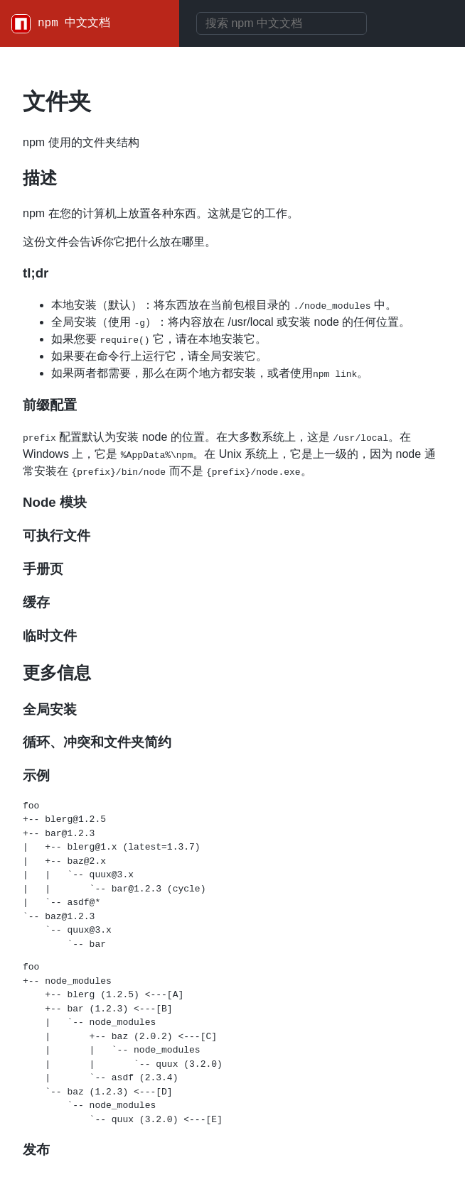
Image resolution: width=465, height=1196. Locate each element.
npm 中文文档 (74, 23)
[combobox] (281, 23)
